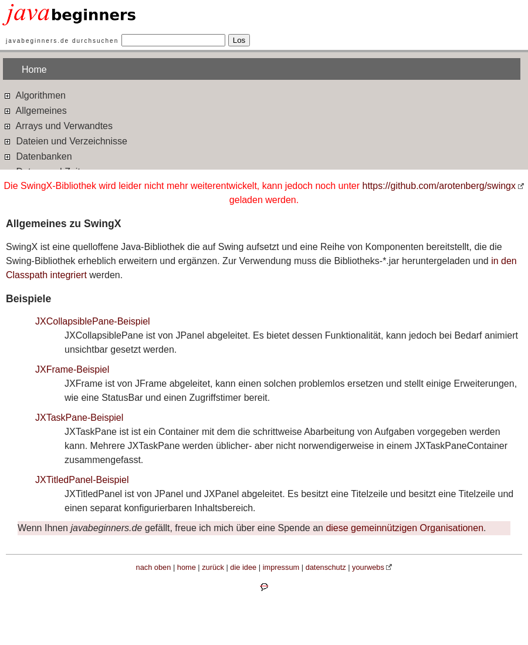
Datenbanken (37, 155)
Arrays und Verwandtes (58, 125)
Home (34, 70)
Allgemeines (35, 110)
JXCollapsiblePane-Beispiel (92, 321)
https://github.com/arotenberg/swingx (439, 186)
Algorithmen (34, 94)
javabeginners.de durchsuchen (62, 41)
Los (239, 40)
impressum (281, 567)
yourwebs (368, 567)
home (186, 567)
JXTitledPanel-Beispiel (81, 480)
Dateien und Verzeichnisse (65, 140)
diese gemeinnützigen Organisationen (404, 528)
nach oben (153, 567)
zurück (213, 567)
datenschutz (326, 567)
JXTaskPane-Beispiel (79, 418)
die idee (243, 567)
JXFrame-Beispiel (72, 369)
